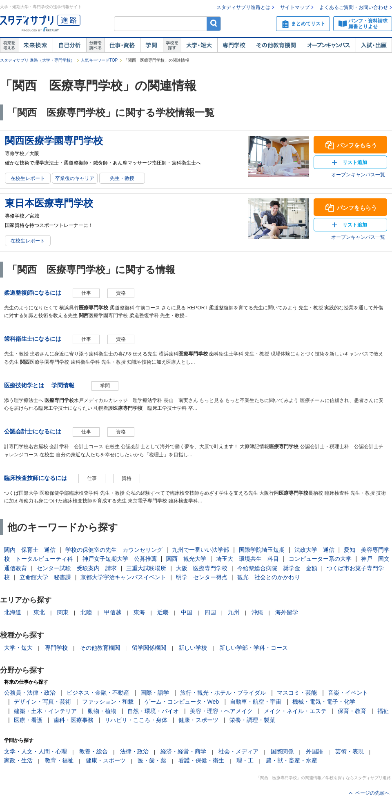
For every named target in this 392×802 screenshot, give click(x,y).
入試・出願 (374, 45)
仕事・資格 (122, 45)
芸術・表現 (349, 751)
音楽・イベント (348, 692)
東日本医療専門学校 (49, 203)
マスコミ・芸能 (297, 692)
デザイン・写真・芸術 (42, 701)
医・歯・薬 (152, 760)
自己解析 (69, 45)
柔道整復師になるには (32, 292)
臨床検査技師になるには (35, 478)
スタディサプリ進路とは (243, 7)
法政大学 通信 (314, 550)
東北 (39, 612)
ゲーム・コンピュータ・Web (182, 701)
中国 (186, 612)
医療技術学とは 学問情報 (42, 385)
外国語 (314, 751)
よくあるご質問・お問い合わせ (353, 7)
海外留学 (286, 612)
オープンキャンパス (329, 45)
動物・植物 (102, 711)
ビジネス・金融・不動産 (98, 692)
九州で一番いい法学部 (200, 550)
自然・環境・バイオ (153, 711)
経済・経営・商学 (183, 751)
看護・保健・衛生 (201, 760)
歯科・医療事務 (73, 720)
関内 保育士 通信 (30, 550)
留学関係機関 (149, 647)
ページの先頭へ (372, 793)
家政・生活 (18, 760)
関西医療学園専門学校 (54, 140)
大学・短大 (199, 45)
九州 (233, 612)
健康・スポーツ (198, 720)
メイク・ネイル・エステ (295, 711)
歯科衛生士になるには (32, 338)
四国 (210, 612)
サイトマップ (295, 7)
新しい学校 (192, 647)
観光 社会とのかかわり (268, 577)
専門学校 (234, 45)
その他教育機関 (276, 45)
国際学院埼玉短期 (262, 550)
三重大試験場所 (146, 568)
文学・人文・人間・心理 (35, 751)
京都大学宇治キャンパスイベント (123, 577)
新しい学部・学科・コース (253, 647)
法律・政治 (134, 751)
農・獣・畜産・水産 (291, 760)
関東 (63, 612)
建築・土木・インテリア (45, 711)
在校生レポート (28, 178)
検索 (214, 23)
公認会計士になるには (32, 431)
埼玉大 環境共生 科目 (247, 558)
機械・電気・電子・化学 (323, 701)
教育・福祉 (59, 760)
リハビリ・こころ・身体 (136, 720)
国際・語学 (154, 692)
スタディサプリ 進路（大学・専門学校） (37, 60)
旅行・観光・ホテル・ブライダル (223, 692)
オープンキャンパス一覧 (358, 175)
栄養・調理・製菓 (252, 720)
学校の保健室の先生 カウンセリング (114, 550)
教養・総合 (93, 751)
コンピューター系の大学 (320, 558)
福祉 (383, 711)
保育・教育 (352, 711)
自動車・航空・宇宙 (255, 701)
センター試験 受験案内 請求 (77, 568)
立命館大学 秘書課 (45, 577)
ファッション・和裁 (108, 701)
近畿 (163, 612)
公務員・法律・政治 (30, 692)
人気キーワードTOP (99, 60)
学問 (151, 45)
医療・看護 (28, 720)
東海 (139, 612)
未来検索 (35, 45)
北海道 (12, 612)
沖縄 (257, 612)
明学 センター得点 (201, 577)
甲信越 (112, 612)
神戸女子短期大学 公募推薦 (119, 558)
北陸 (86, 612)
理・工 (245, 760)
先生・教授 (122, 178)
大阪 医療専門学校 (201, 568)
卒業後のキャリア (74, 178)
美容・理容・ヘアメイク (221, 711)
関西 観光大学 (186, 558)
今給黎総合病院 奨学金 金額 (277, 568)
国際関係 (282, 751)
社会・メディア (238, 751)
